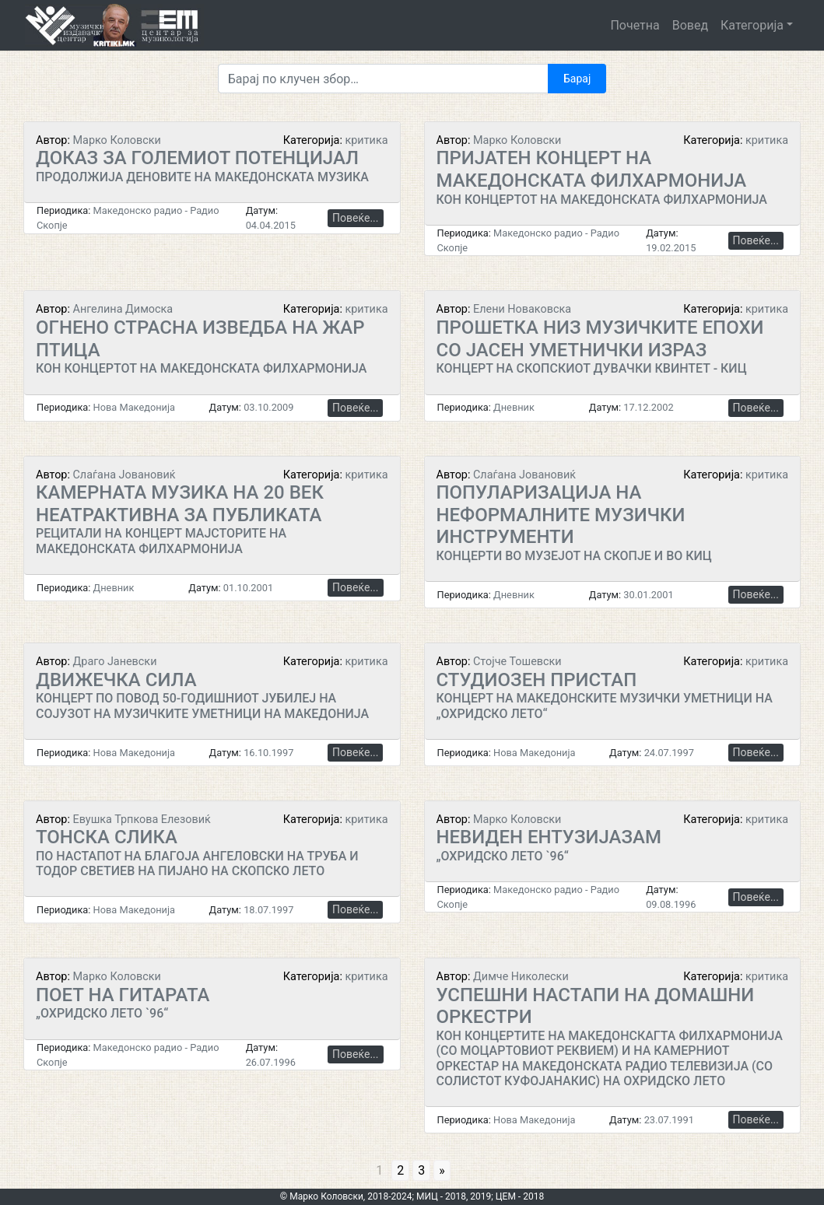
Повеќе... (355, 218)
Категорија (752, 25)
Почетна (634, 25)
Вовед (690, 25)
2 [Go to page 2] (400, 1170)
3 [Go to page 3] (421, 1170)
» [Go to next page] (442, 1170)
